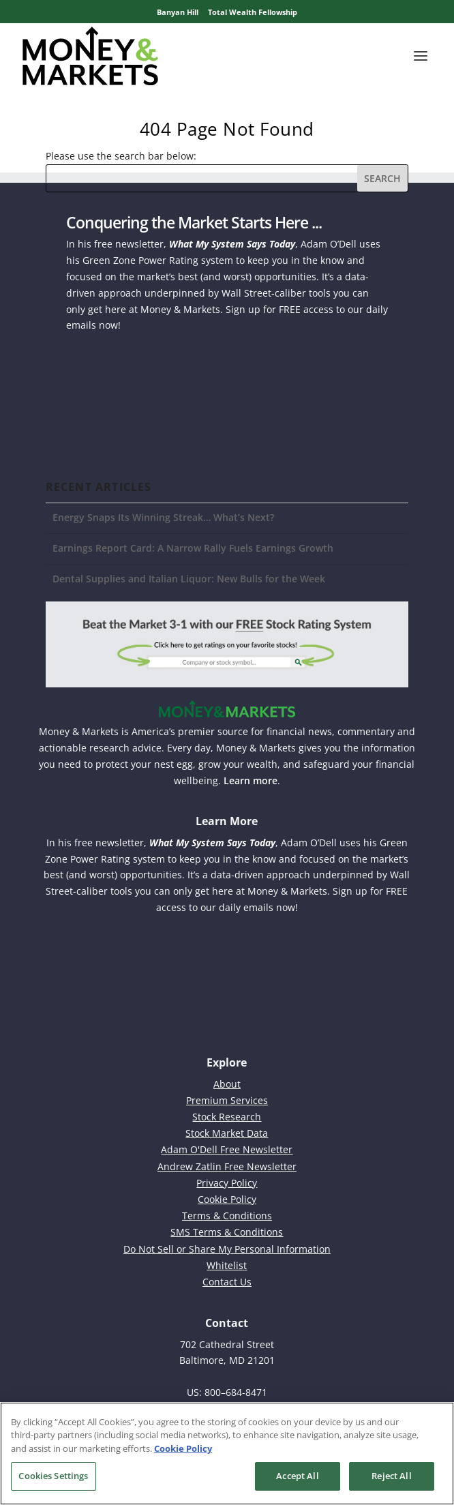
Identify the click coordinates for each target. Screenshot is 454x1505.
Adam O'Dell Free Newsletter (226, 1149)
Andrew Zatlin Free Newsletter (227, 1166)
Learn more (250, 780)
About (227, 1083)
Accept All (297, 1476)
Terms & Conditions (227, 1215)
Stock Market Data (226, 1133)
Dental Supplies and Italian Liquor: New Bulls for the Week (188, 578)
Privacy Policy (226, 1182)
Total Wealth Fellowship (252, 12)
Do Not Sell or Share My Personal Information (227, 1248)
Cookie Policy (227, 1199)
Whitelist (227, 1265)
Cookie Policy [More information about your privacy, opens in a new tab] (183, 1448)
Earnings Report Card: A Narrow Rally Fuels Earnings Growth (192, 547)
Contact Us (227, 1281)
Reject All (391, 1476)
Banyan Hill (177, 12)
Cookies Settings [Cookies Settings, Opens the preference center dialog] (53, 1476)
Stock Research (226, 1116)
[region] (227, 1453)
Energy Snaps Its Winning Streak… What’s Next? (163, 517)
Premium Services (227, 1100)
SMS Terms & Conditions (226, 1231)
